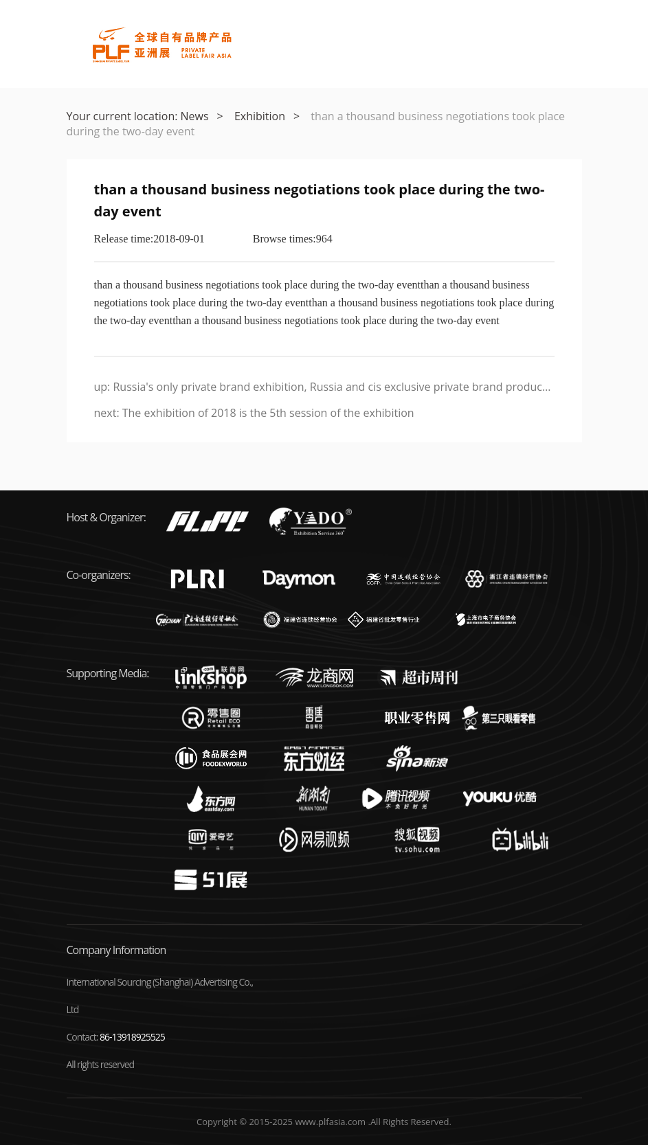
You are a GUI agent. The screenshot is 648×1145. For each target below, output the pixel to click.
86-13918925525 (132, 1036)
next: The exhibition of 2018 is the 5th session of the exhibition (254, 412)
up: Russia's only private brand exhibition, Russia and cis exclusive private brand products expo (324, 386)
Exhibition (259, 116)
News (195, 116)
